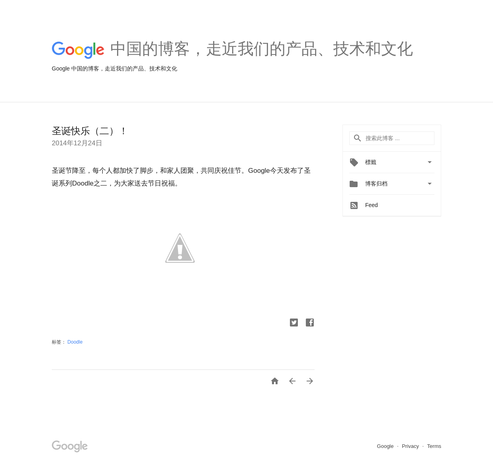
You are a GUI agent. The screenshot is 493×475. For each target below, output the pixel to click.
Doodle (74, 342)
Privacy (411, 446)
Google (386, 446)
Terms (434, 446)
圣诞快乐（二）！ (90, 130)
